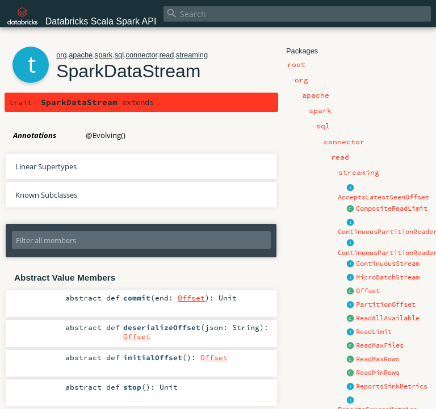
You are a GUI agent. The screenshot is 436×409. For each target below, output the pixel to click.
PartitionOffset (386, 304)
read (167, 55)
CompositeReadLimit (391, 208)
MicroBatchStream (388, 277)
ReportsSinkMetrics (391, 386)
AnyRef (172, 102)
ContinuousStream (388, 264)
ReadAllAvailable (388, 318)
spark (103, 55)
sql (119, 55)
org (61, 55)
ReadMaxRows (378, 359)
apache (81, 55)
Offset (368, 291)
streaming (192, 55)
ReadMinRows (378, 373)
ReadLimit (374, 332)
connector (142, 55)
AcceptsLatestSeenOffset (383, 197)
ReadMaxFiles (380, 345)
